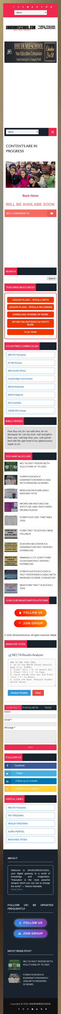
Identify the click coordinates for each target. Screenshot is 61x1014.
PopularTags (30, 708)
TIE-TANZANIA (16, 815)
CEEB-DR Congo (17, 410)
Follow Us (30, 612)
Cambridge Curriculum (20, 378)
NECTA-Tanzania (17, 354)
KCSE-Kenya (15, 362)
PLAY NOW (31, 332)
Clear (38, 693)
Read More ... (18, 889)
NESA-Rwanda (16, 386)
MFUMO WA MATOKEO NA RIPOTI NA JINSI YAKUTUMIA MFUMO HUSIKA (36, 506)
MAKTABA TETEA (17, 839)
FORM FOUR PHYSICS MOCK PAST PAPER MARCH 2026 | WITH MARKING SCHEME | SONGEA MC (38, 574)
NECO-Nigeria (15, 394)
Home (53, 635)
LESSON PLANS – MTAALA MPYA (30, 300)
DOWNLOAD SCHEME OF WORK (30, 314)
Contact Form (13, 708)
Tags (48, 707)
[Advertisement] (30, 97)
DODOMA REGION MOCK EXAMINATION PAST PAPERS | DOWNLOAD (36, 547)
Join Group (30, 623)
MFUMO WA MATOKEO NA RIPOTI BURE (30, 323)
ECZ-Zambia (14, 403)
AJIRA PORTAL (16, 831)
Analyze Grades (19, 693)
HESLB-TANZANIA (18, 823)
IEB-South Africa (17, 370)
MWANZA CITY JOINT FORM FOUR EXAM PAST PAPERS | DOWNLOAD (35, 560)
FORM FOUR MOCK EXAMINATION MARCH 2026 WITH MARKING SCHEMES (35, 479)
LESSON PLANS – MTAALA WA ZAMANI (30, 307)
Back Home (30, 195)
